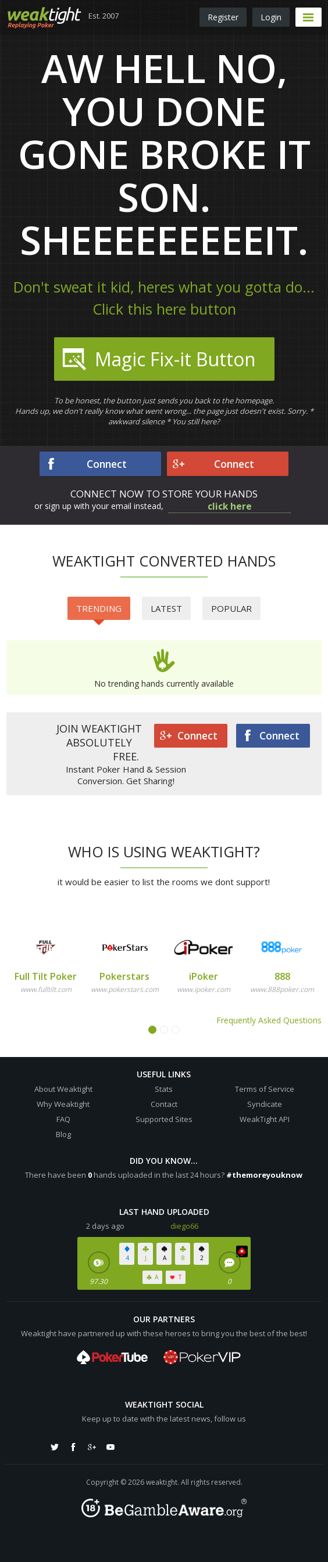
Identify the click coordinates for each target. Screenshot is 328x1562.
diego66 (184, 1226)
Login (271, 17)
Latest (166, 608)
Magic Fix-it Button (158, 359)
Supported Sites (164, 1119)
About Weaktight (63, 1089)
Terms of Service (264, 1089)
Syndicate (264, 1104)
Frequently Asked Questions (269, 1020)
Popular (231, 608)
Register (223, 17)
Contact (164, 1104)
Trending (99, 611)
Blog (63, 1134)
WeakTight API (265, 1119)
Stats (164, 1089)
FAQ (63, 1119)
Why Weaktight (63, 1104)
